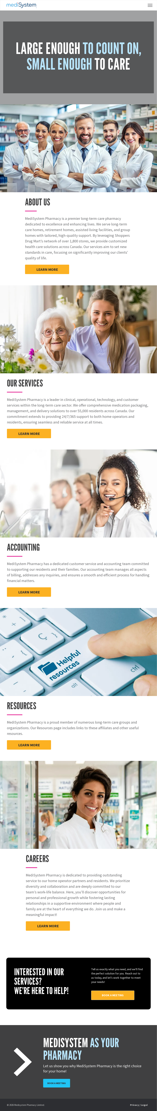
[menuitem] (139, 1105)
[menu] (150, 5)
